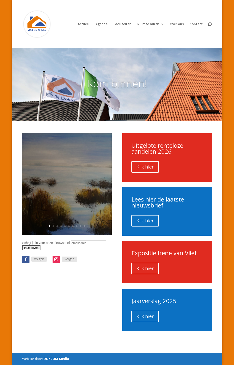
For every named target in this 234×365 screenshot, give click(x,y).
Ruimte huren (148, 24)
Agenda (102, 24)
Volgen (39, 259)
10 (84, 226)
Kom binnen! (117, 83)
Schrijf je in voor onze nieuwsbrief (46, 243)
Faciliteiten (122, 24)
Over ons (177, 24)
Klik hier (145, 167)
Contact (196, 24)
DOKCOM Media (56, 359)
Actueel (84, 24)
